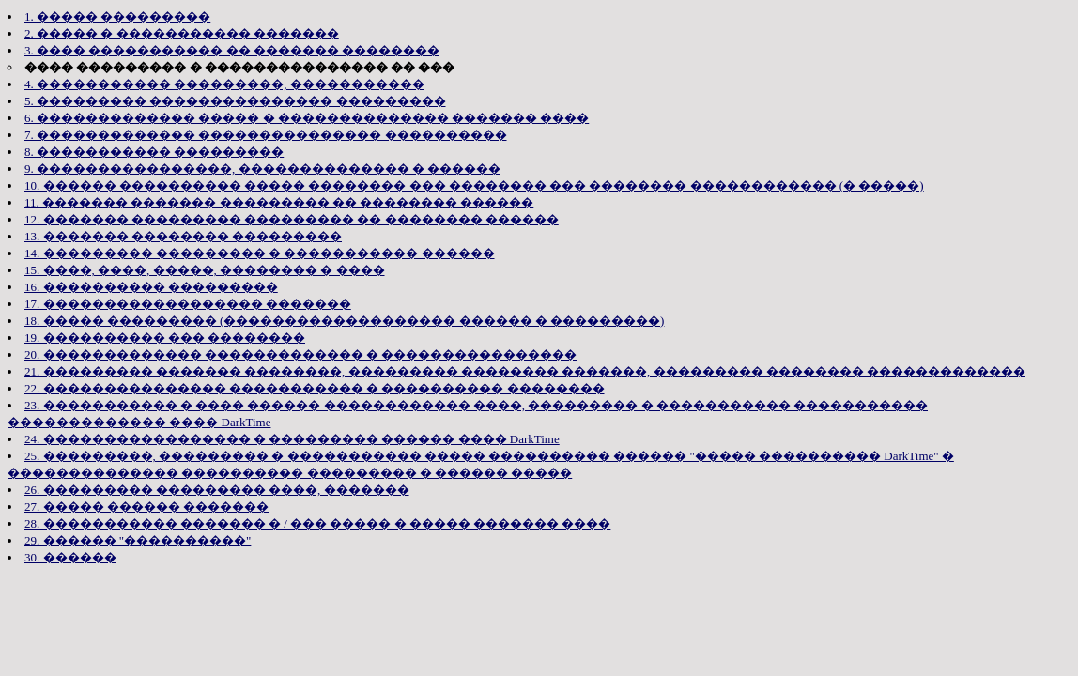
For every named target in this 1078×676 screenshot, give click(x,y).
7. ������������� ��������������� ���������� (265, 135)
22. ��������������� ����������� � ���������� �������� (314, 388)
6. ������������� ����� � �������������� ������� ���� (306, 118)
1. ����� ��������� (117, 16)
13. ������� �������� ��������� (183, 236)
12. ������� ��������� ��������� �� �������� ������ (291, 219)
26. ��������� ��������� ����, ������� (216, 490)
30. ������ (70, 557)
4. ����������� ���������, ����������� (224, 84)
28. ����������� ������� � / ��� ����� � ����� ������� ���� (317, 523)
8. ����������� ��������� (154, 152)
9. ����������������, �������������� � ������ (262, 168)
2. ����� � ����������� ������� (181, 33)
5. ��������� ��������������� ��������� (235, 101)
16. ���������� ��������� (151, 287)
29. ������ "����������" (137, 540)
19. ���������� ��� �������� (164, 337)
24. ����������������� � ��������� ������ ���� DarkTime (292, 439)
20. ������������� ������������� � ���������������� (300, 354)
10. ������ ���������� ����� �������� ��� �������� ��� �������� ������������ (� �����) (474, 185)
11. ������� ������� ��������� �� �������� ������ (278, 202)
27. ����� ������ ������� (146, 506)
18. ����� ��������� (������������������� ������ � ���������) (344, 321)
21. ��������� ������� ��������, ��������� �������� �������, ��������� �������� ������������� (524, 371)
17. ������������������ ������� (187, 304)
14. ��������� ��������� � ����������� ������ (259, 253)
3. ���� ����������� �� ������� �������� (231, 50)
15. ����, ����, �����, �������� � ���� (204, 270)
